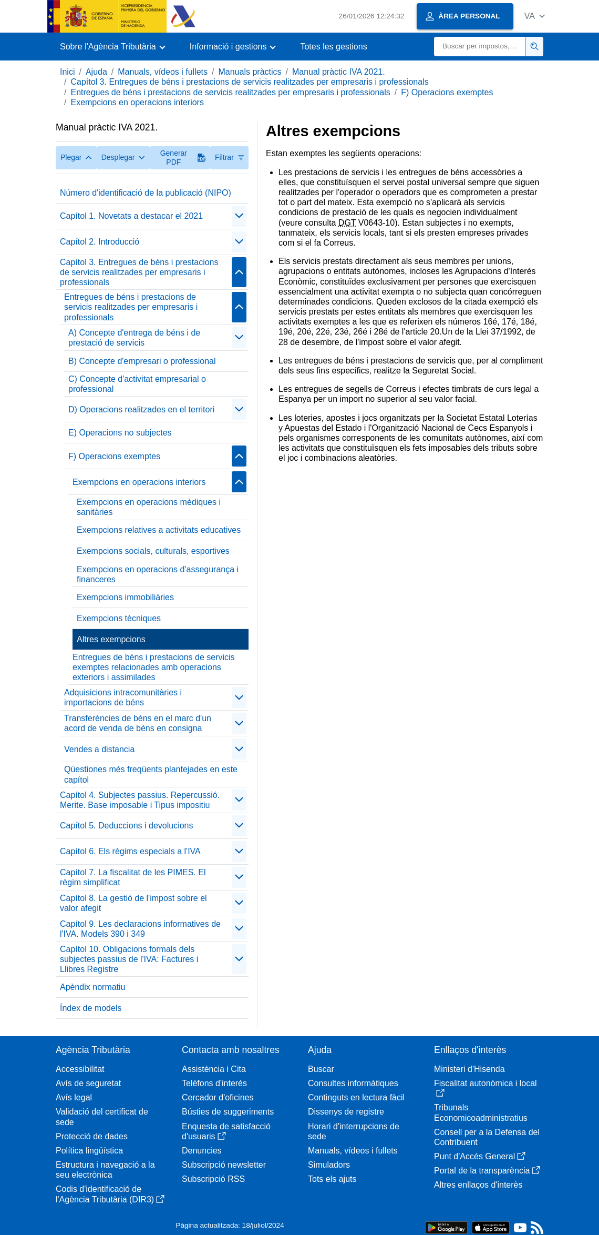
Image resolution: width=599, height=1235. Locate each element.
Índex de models (90, 1008)
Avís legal (74, 1097)
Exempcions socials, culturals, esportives (153, 550)
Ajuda (96, 71)
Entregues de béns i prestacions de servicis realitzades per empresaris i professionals (230, 92)
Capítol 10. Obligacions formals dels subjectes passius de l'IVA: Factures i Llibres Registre (129, 959)
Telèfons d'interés (214, 1083)
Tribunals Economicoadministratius (481, 1112)
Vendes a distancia (99, 749)
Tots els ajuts (332, 1179)
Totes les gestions (333, 46)
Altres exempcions (111, 639)
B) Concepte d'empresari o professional (142, 361)
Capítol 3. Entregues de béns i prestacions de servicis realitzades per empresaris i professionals (249, 81)
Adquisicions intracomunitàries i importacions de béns (123, 697)
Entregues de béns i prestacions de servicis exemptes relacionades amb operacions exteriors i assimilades (154, 667)
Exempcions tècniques (119, 618)
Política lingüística (89, 1150)
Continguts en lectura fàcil (356, 1097)
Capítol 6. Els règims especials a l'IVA (130, 851)
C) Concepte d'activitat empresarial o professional (137, 383)
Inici (67, 71)
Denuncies (202, 1150)
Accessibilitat (80, 1069)
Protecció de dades (92, 1136)
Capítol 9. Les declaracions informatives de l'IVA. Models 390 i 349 (140, 928)
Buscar (321, 1069)
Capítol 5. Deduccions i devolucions (126, 825)
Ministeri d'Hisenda (469, 1069)
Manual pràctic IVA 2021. (338, 71)
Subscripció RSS (213, 1179)
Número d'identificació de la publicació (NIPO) (145, 192)
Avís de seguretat (88, 1083)
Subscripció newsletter (224, 1164)
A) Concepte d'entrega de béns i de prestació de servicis (134, 337)
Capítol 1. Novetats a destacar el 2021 (131, 215)
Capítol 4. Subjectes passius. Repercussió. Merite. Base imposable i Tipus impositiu (140, 800)
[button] (535, 16)
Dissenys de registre (346, 1111)
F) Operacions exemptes (447, 92)
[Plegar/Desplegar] (239, 216)
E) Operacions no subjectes (120, 432)
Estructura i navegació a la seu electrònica (105, 1169)
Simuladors (329, 1164)
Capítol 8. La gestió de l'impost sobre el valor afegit (133, 903)
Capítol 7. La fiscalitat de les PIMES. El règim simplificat (132, 877)
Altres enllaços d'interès (478, 1184)
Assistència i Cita (214, 1069)
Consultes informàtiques (353, 1083)
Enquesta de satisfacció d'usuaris (226, 1131)
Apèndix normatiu (93, 987)
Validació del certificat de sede (102, 1116)
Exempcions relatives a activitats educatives (159, 529)
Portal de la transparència (487, 1170)
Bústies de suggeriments (228, 1111)
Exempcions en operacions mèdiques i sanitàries (149, 507)
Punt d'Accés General (479, 1156)
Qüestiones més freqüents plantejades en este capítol (150, 774)
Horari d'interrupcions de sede (353, 1131)
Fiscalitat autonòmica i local (485, 1088)
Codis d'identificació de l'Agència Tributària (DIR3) (110, 1194)
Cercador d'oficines (217, 1097)
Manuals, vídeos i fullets (163, 71)
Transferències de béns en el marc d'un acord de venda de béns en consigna (137, 723)
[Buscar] (479, 46)
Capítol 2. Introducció (99, 241)
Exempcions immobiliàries (125, 597)
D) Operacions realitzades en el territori (141, 409)
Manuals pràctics (249, 71)
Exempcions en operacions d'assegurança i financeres (158, 574)
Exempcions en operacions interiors (136, 102)
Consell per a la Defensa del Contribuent (487, 1137)
